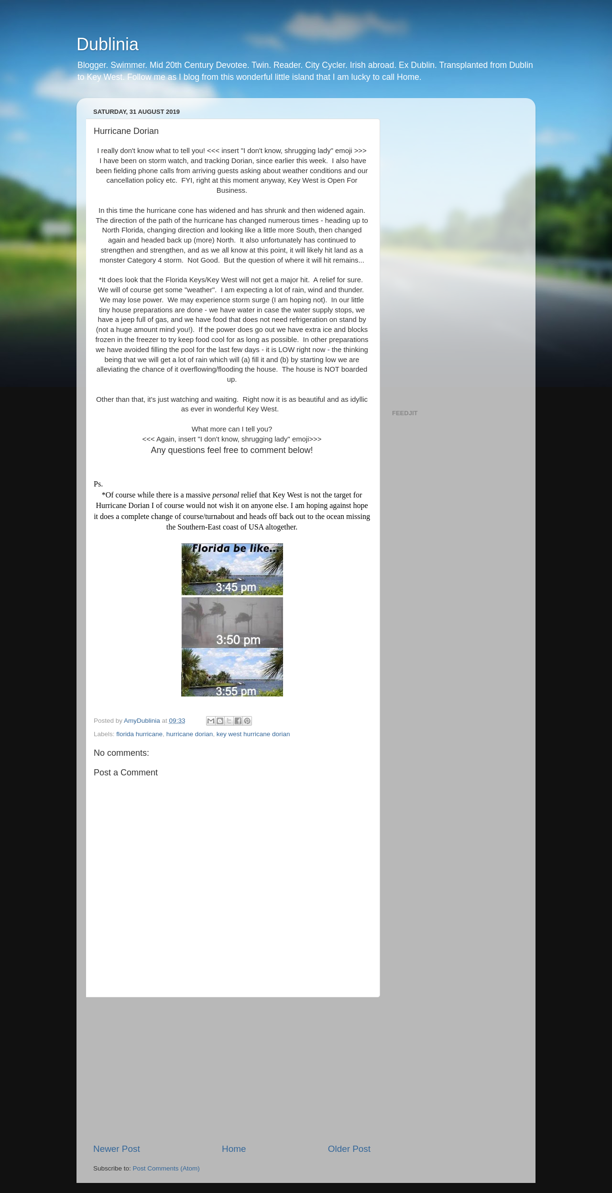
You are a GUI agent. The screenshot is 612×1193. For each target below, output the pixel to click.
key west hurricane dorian (253, 734)
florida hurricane (139, 734)
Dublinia (107, 44)
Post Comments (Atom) (166, 1168)
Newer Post (116, 1149)
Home (234, 1149)
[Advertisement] (232, 1070)
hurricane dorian (189, 734)
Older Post (349, 1149)
